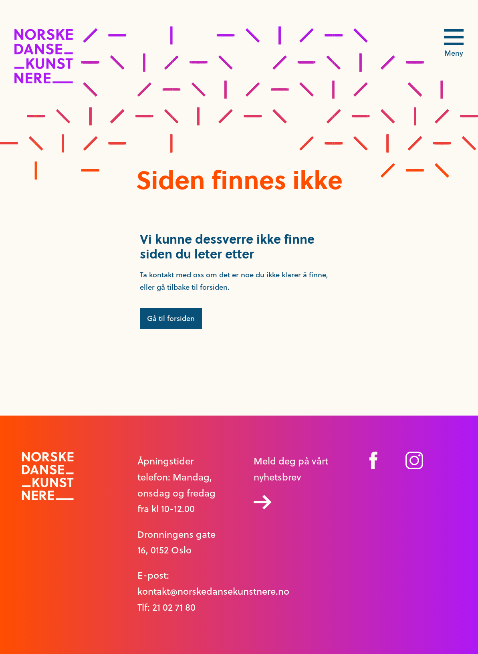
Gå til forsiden (171, 318)
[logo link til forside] (43, 81)
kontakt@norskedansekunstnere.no (213, 591)
